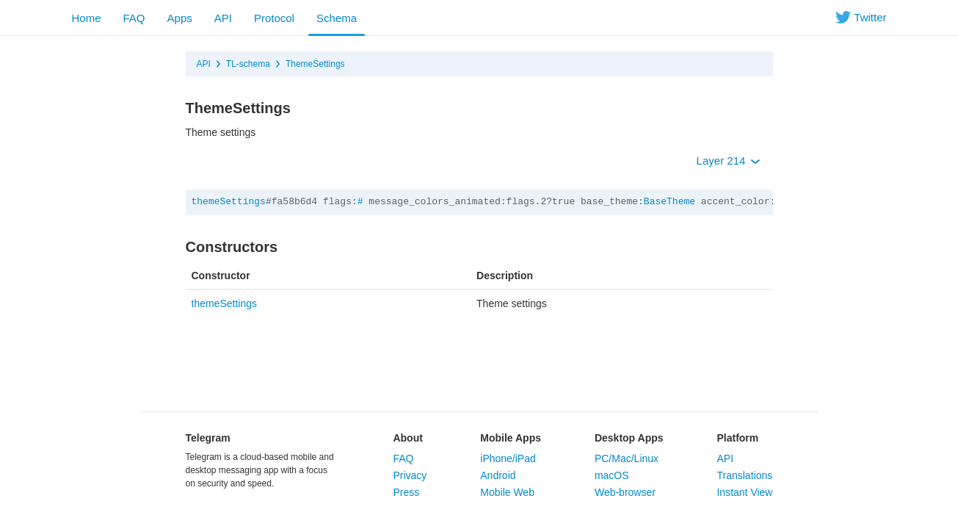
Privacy (410, 475)
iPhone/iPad (508, 458)
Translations (744, 475)
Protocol (274, 18)
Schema (336, 18)
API (223, 18)
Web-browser (625, 492)
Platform (737, 438)
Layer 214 (729, 160)
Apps (179, 18)
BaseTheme (669, 201)
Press (406, 492)
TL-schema (248, 64)
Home (86, 18)
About (407, 438)
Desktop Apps (629, 438)
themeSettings (229, 201)
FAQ (134, 18)
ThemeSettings (315, 64)
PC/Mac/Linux (626, 458)
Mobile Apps (510, 438)
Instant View (744, 492)
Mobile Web (507, 492)
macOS (612, 475)
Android (497, 475)
